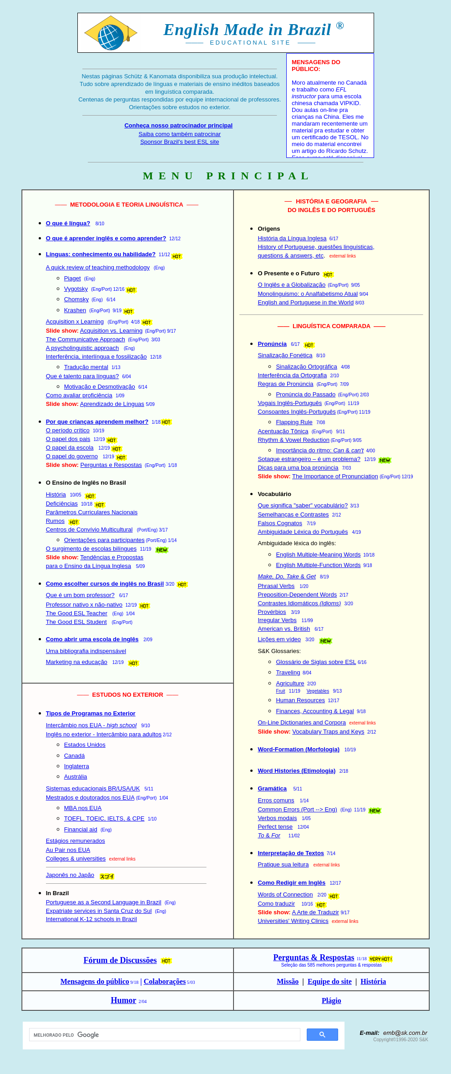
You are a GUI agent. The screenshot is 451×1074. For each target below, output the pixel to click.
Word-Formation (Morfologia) (299, 749)
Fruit (280, 691)
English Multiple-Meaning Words (318, 554)
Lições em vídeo (279, 639)
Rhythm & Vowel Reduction (293, 439)
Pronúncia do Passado (305, 394)
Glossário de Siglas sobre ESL (316, 662)
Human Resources (300, 700)
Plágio (331, 1000)
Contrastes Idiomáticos (299, 603)
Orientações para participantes (104, 540)
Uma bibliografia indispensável (86, 651)
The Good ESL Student (76, 621)
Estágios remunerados (75, 840)
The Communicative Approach (85, 339)
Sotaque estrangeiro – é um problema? (309, 459)
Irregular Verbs (277, 620)
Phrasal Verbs (276, 586)
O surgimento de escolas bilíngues (91, 548)
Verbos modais (277, 818)
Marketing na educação (76, 662)
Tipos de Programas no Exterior (91, 713)
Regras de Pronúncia (285, 383)
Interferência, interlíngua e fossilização (96, 356)
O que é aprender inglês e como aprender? (106, 238)
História (56, 494)
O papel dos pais (68, 439)
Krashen (75, 310)
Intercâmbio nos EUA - (91, 725)
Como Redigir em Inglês (291, 882)
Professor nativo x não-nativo (84, 604)
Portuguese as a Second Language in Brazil (104, 902)
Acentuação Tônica (283, 431)
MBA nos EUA (82, 808)
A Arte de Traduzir (315, 912)
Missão (288, 981)
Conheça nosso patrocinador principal (178, 125)
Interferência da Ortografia (292, 375)
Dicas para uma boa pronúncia (298, 467)
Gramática (272, 788)
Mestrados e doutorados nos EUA (90, 797)
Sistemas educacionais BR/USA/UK (93, 788)
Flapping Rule (294, 422)
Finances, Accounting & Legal (315, 711)
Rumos (55, 520)
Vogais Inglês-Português (290, 403)
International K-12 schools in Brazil (91, 919)
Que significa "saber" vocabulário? (303, 505)
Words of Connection (285, 894)
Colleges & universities (76, 858)
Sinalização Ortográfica (306, 366)
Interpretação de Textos (291, 853)
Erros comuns (276, 800)
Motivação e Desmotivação (99, 386)
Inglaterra (76, 766)
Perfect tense (275, 826)
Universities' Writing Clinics (293, 920)
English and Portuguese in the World (306, 302)
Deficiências (62, 503)
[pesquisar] (164, 1035)
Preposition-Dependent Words (297, 594)
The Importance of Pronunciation (335, 476)
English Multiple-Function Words (318, 565)
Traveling (288, 672)
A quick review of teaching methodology (98, 267)
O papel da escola (70, 447)
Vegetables (318, 691)
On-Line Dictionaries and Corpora (302, 722)
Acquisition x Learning (75, 321)
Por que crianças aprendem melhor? (97, 421)
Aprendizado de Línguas (112, 403)
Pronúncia (272, 343)
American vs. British (284, 628)
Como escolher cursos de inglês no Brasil (105, 583)
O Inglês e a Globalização (291, 284)
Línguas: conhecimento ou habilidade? (101, 254)
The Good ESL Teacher (76, 613)
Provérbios (272, 611)
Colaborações (165, 981)
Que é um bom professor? (80, 595)
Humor (123, 1000)
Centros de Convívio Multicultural (89, 529)
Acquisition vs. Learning (111, 330)
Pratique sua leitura (283, 864)
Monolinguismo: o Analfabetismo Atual (308, 293)
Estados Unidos (85, 744)
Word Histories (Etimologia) (296, 770)
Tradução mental (86, 367)
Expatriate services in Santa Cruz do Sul (99, 910)
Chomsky (76, 299)
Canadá (74, 755)
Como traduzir (276, 903)
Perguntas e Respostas (111, 464)
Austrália (75, 776)
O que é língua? (68, 223)
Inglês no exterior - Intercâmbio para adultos (104, 734)
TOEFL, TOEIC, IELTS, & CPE (104, 818)
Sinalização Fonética (285, 355)
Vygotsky (76, 288)
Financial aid (80, 829)
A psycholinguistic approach (82, 347)
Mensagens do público (95, 981)
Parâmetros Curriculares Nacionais (92, 512)
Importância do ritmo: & (320, 450)
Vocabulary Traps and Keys (328, 731)
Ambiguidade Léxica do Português (303, 531)
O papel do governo (72, 456)
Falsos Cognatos (280, 523)
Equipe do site (330, 981)
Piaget (72, 278)
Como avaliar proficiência (79, 395)
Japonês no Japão (70, 874)
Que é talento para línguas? (82, 376)
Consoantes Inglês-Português (296, 411)
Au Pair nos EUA (68, 849)
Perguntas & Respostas (313, 957)
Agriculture (290, 683)
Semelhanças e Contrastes (293, 514)
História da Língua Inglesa (292, 238)
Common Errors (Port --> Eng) (297, 809)
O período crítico (68, 430)
